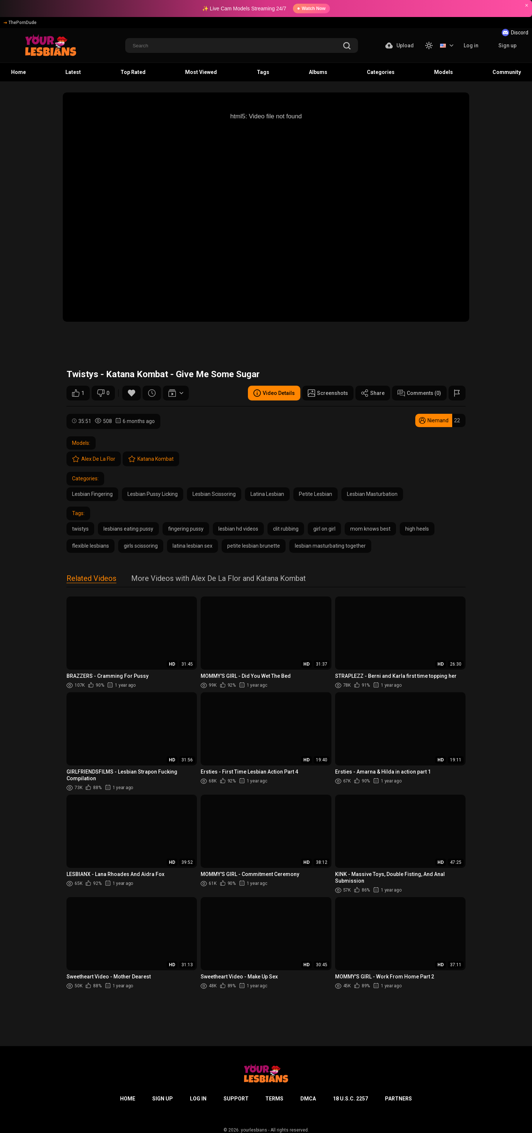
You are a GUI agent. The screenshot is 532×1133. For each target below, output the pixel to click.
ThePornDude (20, 22)
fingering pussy (186, 529)
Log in (471, 45)
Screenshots (328, 393)
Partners (398, 1099)
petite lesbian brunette (253, 546)
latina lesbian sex (192, 546)
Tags (263, 72)
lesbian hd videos (238, 529)
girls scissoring (141, 546)
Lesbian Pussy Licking (152, 494)
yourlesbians (254, 1130)
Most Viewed (201, 72)
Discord (515, 32)
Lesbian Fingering (92, 494)
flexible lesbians (90, 546)
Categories (381, 72)
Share (373, 393)
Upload (399, 45)
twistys (80, 529)
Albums (318, 72)
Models (443, 72)
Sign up (507, 45)
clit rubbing (286, 529)
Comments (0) (419, 393)
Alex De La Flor (93, 459)
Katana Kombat (151, 459)
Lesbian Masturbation (372, 494)
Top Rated (133, 72)
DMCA (308, 1099)
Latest (73, 72)
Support (236, 1099)
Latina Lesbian (267, 494)
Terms (274, 1099)
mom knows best (370, 529)
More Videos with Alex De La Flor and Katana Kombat (218, 579)
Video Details (274, 393)
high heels (417, 529)
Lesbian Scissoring (214, 494)
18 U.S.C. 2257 (350, 1099)
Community (506, 72)
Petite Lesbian (315, 494)
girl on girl (324, 529)
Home (18, 72)
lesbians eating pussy (128, 529)
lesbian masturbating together (330, 546)
